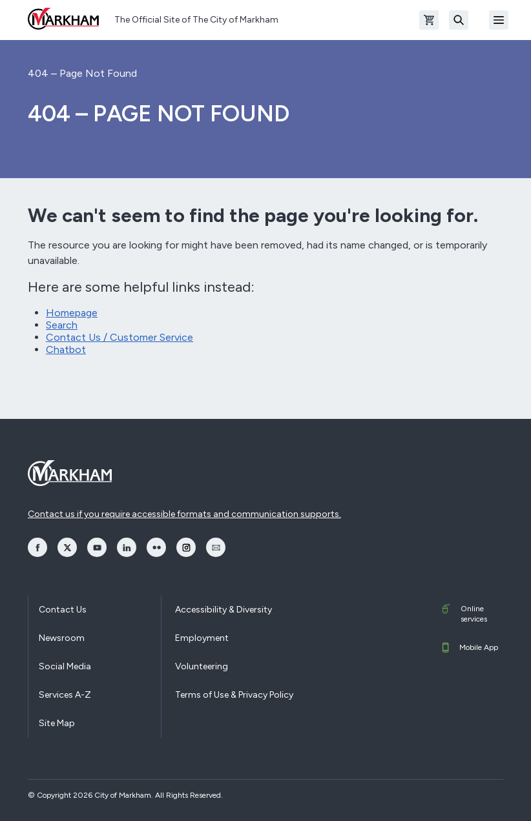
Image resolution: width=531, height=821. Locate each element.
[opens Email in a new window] (215, 547)
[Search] (458, 20)
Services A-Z (65, 694)
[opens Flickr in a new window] (156, 547)
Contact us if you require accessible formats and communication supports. (184, 514)
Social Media (65, 666)
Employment (202, 638)
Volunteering (201, 666)
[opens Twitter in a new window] (67, 547)
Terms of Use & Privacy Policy (234, 694)
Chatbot (66, 349)
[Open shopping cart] (429, 20)
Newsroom (62, 638)
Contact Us (63, 609)
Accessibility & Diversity (223, 609)
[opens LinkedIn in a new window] (126, 547)
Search (62, 325)
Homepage (72, 313)
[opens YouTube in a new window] (97, 547)
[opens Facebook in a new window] (37, 547)
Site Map (57, 723)
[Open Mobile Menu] (498, 20)
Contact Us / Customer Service (119, 337)
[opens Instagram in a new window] (186, 547)
